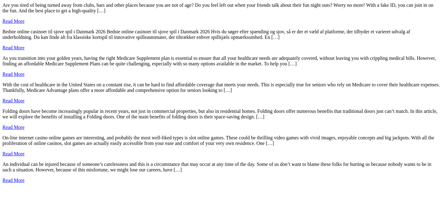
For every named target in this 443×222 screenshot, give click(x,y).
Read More (13, 21)
